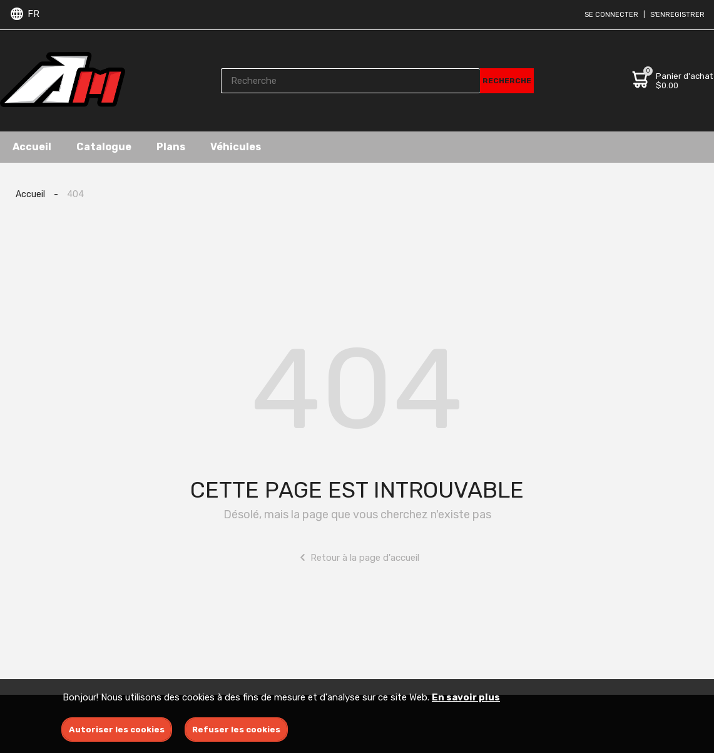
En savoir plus (466, 697)
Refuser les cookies (236, 729)
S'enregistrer (677, 15)
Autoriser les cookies (117, 729)
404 (75, 194)
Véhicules (235, 147)
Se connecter (611, 15)
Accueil (32, 147)
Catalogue (103, 147)
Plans (170, 147)
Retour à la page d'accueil (357, 557)
